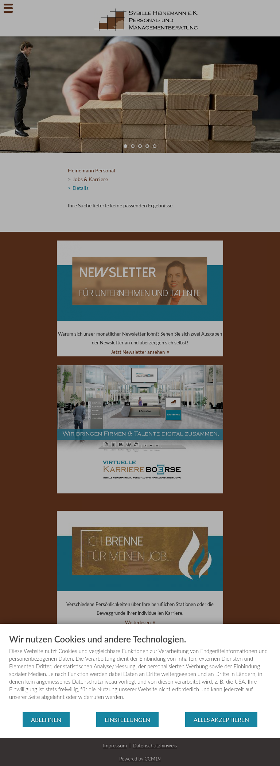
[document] (140, 672)
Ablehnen (46, 719)
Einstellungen (127, 719)
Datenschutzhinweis (155, 745)
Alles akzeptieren (221, 719)
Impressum (115, 745)
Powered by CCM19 (140, 759)
